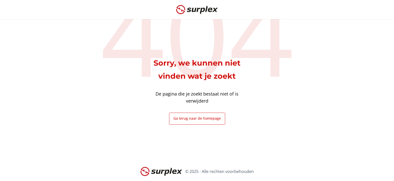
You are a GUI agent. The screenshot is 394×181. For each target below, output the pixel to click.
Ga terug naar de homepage (197, 118)
